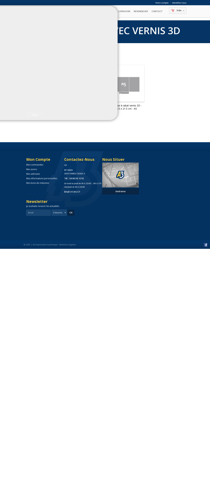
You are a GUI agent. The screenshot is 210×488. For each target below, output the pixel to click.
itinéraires (120, 191)
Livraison (124, 11)
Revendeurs (141, 11)
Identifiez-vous (179, 3)
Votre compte (162, 3)
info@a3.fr (75, 191)
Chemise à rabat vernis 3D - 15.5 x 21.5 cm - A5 (126, 107)
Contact (157, 11)
